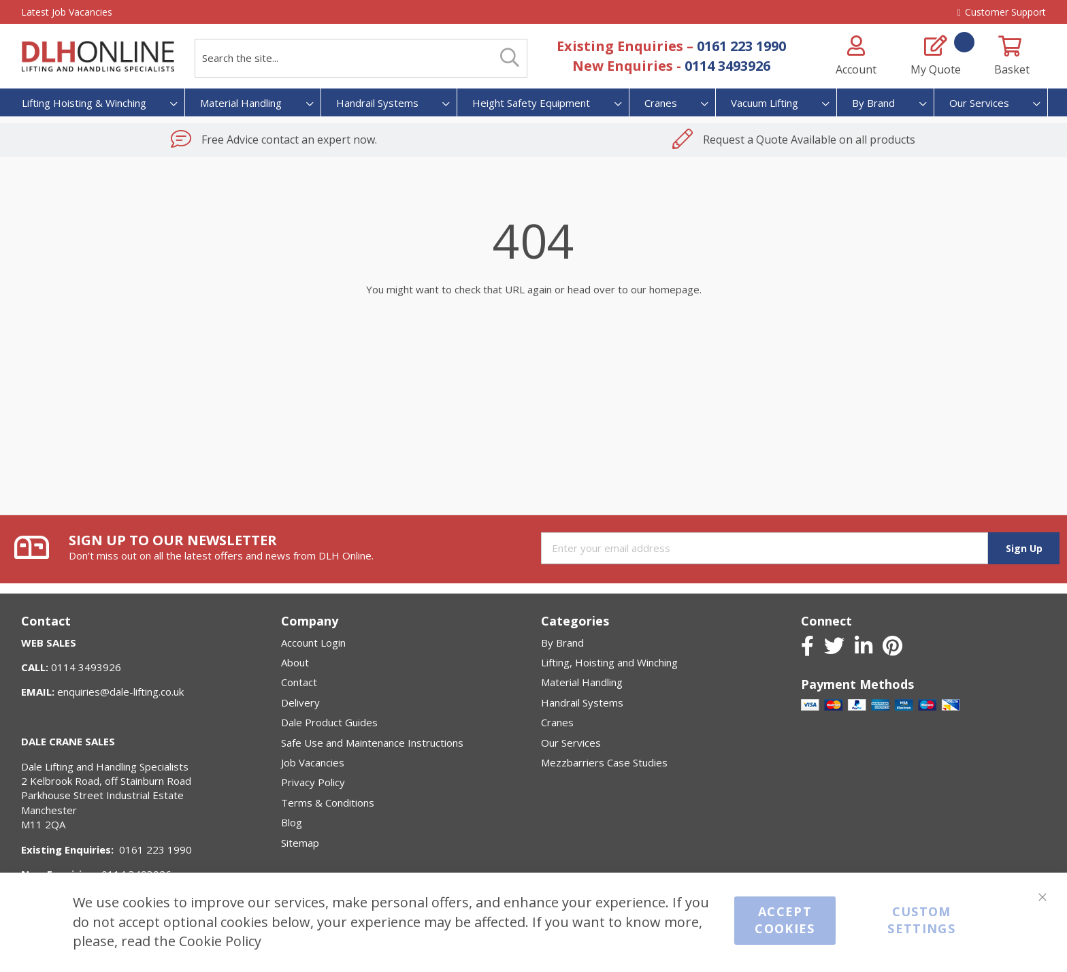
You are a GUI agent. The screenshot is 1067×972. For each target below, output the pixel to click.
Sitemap (300, 842)
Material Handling (582, 682)
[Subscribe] (1023, 548)
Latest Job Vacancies (66, 11)
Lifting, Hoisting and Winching (609, 662)
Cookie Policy (220, 941)
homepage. (675, 289)
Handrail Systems (582, 702)
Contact (299, 682)
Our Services (571, 742)
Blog (291, 822)
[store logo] (97, 56)
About (295, 662)
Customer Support (1001, 11)
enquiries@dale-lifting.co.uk (120, 691)
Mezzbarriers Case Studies (604, 762)
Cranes (557, 722)
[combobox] (361, 58)
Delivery (300, 702)
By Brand (562, 642)
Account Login (313, 642)
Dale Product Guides (329, 722)
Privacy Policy (313, 782)
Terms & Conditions (327, 802)
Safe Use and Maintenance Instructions (372, 742)
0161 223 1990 (741, 46)
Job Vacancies (312, 762)
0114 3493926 (727, 65)
